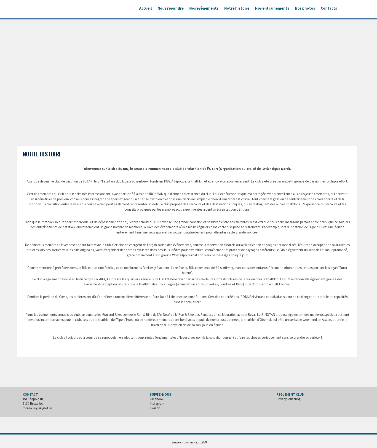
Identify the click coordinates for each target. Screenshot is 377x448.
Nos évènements (204, 8)
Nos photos (305, 8)
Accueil (145, 8)
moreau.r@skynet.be (38, 408)
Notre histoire (236, 8)
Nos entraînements (272, 8)
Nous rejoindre (171, 8)
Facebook (156, 399)
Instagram (157, 403)
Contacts (329, 8)
